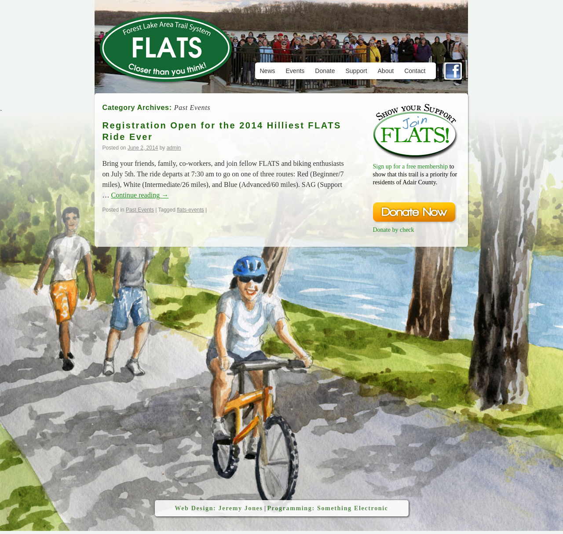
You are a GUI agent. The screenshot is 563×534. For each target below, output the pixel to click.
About (386, 70)
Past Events (140, 210)
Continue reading (140, 195)
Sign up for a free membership (410, 166)
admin (174, 148)
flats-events (190, 210)
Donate (325, 70)
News (267, 70)
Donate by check (393, 230)
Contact (414, 70)
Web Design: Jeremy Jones (219, 508)
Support (356, 70)
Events (295, 70)
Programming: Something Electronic (327, 508)
